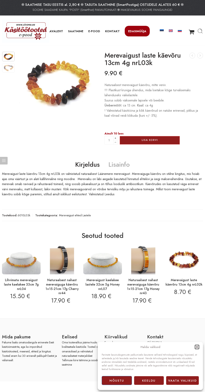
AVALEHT (56, 31)
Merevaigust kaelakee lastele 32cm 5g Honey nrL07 (102, 284)
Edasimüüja (137, 31)
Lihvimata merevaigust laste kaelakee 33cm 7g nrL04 (21, 284)
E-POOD (94, 31)
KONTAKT (112, 31)
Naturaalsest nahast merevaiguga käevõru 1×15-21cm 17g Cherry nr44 (62, 286)
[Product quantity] (109, 140)
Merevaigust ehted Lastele (75, 215)
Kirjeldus (87, 164)
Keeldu (149, 380)
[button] (197, 347)
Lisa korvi (150, 140)
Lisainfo (119, 164)
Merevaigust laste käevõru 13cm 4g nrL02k (184, 282)
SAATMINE (75, 31)
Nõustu (117, 380)
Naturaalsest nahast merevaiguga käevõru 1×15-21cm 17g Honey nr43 (143, 286)
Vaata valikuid (182, 380)
